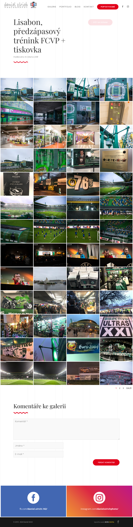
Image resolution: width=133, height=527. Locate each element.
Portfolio (65, 7)
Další (129, 388)
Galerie (52, 7)
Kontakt (89, 7)
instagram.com (99, 508)
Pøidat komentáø (106, 462)
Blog (78, 7)
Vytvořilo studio (104, 522)
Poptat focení (108, 7)
